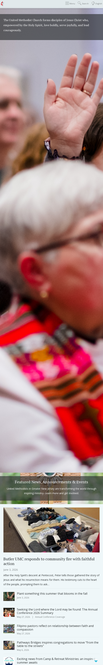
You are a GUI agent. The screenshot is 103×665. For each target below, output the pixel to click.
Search (83, 3)
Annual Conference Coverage (50, 616)
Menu (70, 3)
